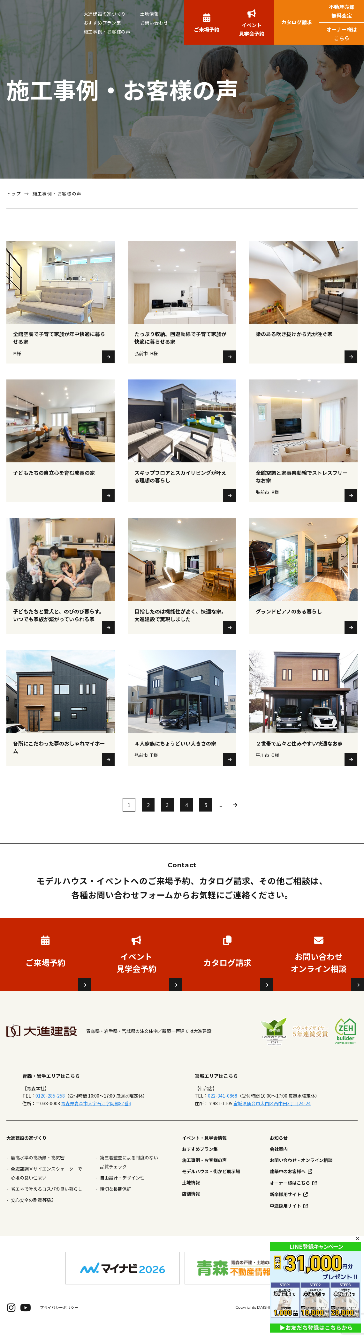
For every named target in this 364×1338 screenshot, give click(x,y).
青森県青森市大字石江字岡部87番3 (96, 1113)
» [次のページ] (235, 814)
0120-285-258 (50, 1106)
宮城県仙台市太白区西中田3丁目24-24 (272, 1113)
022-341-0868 (222, 1106)
